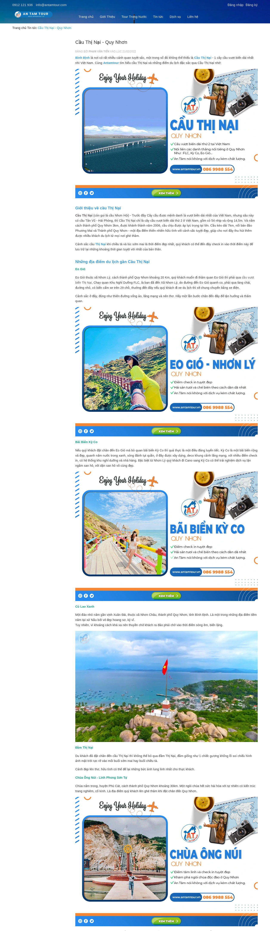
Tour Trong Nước (134, 16)
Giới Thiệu (107, 16)
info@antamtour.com (51, 5)
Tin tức (158, 16)
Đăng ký (252, 5)
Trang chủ (86, 16)
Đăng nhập (236, 5)
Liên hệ (192, 16)
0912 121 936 (22, 5)
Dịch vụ (175, 16)
